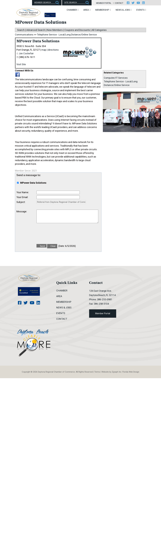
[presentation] (56, 235)
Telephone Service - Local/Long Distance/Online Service (67, 34)
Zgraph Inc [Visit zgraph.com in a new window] (116, 372)
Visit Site (21, 64)
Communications (24, 34)
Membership (103, 9)
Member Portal (103, 3)
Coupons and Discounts (77, 30)
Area (86, 9)
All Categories (99, 30)
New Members (55, 30)
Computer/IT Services (116, 77)
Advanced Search (35, 30)
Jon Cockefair (26, 53)
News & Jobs (124, 9)
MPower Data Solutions (37, 41)
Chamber (72, 9)
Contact (119, 3)
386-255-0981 (104, 299)
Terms (97, 372)
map (43, 49)
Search (21, 30)
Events (141, 9)
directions (53, 49)
